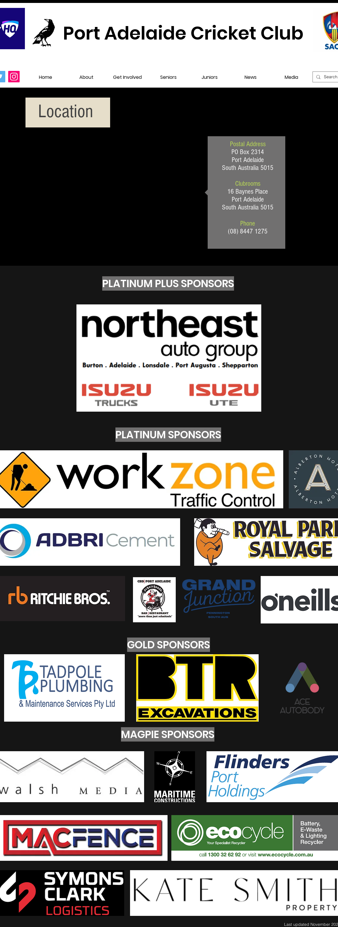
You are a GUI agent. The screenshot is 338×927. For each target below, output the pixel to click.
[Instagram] (14, 76)
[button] (86, 74)
